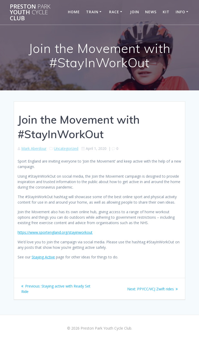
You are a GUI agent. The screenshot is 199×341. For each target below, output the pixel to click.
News (151, 11)
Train (92, 11)
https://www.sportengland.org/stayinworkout (55, 232)
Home (74, 11)
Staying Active (43, 257)
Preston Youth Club (30, 12)
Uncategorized (66, 148)
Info (180, 11)
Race (114, 11)
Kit (166, 11)
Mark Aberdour (33, 148)
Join (134, 11)
